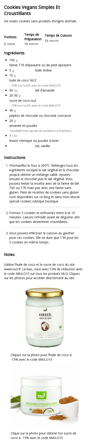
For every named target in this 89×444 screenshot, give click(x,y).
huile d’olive (43, 70)
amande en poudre (23, 125)
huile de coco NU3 (22, 80)
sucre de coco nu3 (22, 100)
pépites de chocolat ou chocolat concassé (40, 115)
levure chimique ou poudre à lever (34, 140)
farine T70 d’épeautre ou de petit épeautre (40, 65)
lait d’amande (45, 90)
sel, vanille (42, 146)
